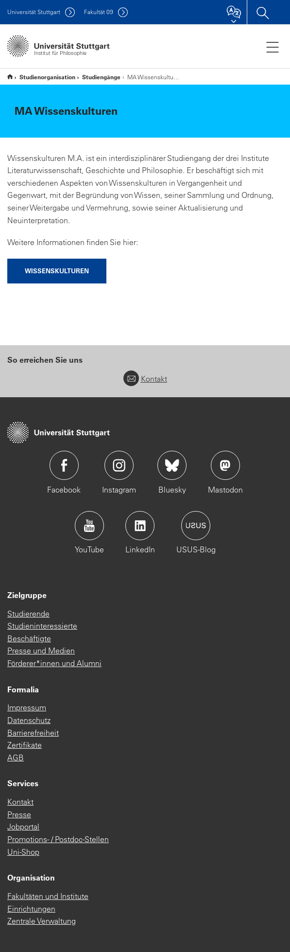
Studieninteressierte (42, 626)
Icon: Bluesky (172, 465)
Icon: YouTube (89, 525)
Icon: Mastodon (225, 465)
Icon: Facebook (64, 465)
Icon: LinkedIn (139, 525)
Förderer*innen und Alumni (54, 663)
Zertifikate (24, 745)
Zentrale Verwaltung (41, 921)
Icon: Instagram (119, 465)
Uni (33, 12)
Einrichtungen (31, 909)
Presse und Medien (41, 650)
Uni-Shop (23, 852)
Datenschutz (29, 720)
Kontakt (145, 379)
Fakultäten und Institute (47, 896)
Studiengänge (101, 77)
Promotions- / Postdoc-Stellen (58, 839)
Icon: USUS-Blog (195, 525)
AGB (15, 757)
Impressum (26, 707)
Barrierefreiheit (33, 733)
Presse (19, 814)
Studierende (28, 613)
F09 (98, 12)
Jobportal (23, 826)
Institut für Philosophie (10, 77)
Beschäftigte (29, 638)
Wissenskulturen (57, 270)
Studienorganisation (47, 77)
